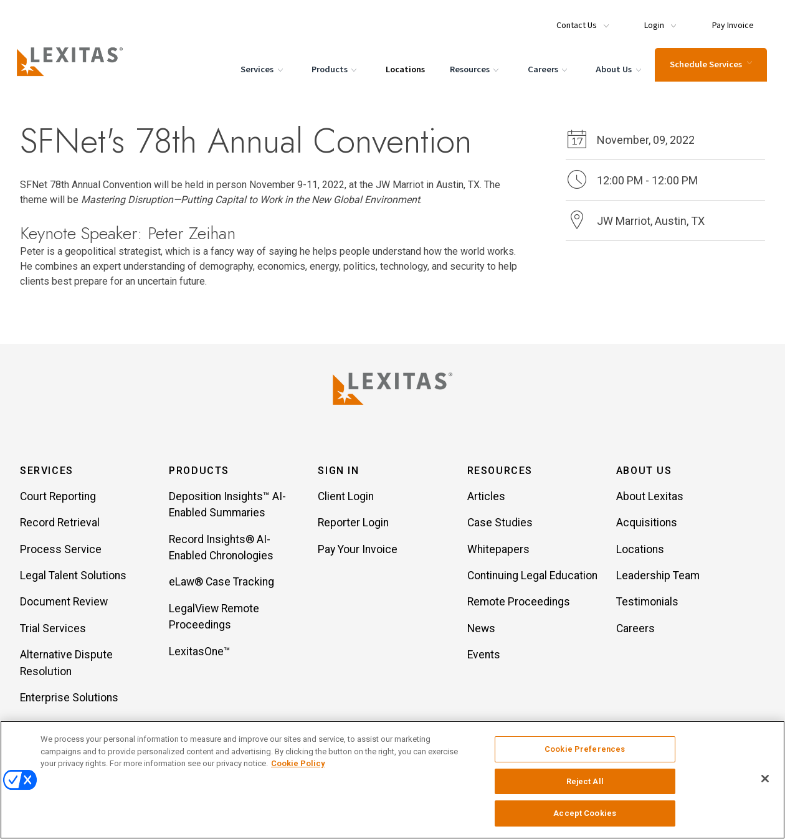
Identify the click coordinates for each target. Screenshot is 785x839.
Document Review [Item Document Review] (64, 603)
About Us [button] (644, 472)
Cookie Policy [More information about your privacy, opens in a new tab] (298, 763)
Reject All (585, 781)
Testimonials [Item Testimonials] (647, 603)
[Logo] (76, 59)
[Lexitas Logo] (392, 388)
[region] (392, 780)
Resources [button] (500, 472)
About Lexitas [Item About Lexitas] (649, 497)
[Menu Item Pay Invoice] (726, 20)
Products (334, 68)
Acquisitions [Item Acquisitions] (646, 524)
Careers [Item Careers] (635, 629)
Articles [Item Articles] (486, 497)
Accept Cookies (584, 813)
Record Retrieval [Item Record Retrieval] (60, 524)
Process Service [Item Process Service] (61, 550)
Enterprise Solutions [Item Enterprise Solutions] (69, 699)
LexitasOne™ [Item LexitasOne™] (200, 652)
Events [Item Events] (483, 656)
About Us (618, 68)
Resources (474, 68)
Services (262, 68)
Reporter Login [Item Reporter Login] (353, 524)
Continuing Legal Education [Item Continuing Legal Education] (532, 577)
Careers (547, 68)
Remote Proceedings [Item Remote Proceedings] (518, 603)
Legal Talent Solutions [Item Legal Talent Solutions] (73, 577)
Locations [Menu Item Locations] (403, 67)
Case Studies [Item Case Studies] (500, 524)
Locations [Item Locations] (640, 550)
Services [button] (47, 472)
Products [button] (199, 472)
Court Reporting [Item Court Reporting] (58, 497)
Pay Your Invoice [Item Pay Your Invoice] (357, 550)
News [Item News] (481, 629)
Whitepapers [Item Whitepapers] (498, 550)
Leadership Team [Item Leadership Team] (658, 577)
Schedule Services (709, 62)
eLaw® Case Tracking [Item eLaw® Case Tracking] (221, 583)
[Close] (765, 778)
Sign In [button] (338, 472)
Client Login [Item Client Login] (346, 497)
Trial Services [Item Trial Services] (53, 629)
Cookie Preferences (585, 749)
